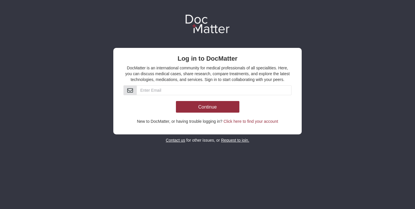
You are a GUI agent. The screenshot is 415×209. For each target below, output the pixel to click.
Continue (207, 107)
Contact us (175, 140)
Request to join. (235, 140)
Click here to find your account (250, 121)
